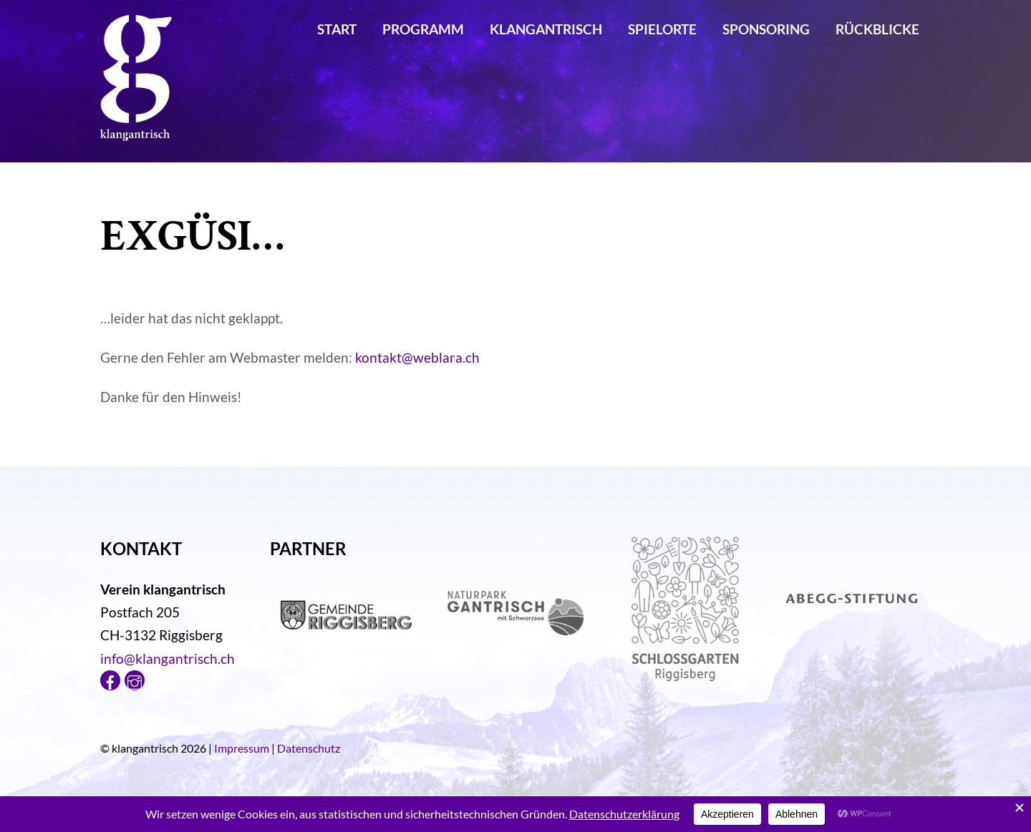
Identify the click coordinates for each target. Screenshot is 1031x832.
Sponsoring (766, 29)
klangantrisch (546, 29)
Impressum (241, 748)
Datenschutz (308, 748)
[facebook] (110, 678)
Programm (423, 29)
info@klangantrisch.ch (167, 658)
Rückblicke (877, 29)
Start (337, 29)
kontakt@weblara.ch (417, 357)
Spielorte (662, 29)
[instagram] (135, 678)
